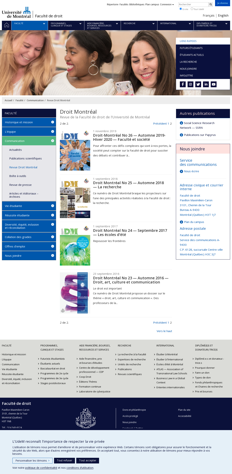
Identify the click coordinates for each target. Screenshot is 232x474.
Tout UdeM (197, 9)
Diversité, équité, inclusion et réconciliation (22, 226)
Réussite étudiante (17, 215)
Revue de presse (20, 185)
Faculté (19, 100)
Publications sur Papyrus (200, 135)
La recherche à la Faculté (132, 354)
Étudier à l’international (169, 359)
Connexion (167, 4)
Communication (35, 100)
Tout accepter (87, 460)
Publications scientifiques (25, 158)
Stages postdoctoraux (53, 383)
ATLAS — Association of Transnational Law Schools (171, 371)
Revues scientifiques (130, 374)
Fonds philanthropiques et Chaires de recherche (209, 384)
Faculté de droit (49, 16)
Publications (125, 369)
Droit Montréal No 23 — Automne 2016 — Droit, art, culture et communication (131, 280)
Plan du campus (194, 222)
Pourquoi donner (205, 367)
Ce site (183, 9)
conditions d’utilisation (79, 467)
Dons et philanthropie (134, 409)
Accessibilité (184, 416)
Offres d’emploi (15, 246)
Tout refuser (64, 460)
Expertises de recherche (132, 359)
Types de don (203, 377)
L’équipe (10, 131)
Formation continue (90, 386)
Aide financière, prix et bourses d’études (90, 360)
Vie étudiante (13, 206)
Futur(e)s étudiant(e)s (52, 358)
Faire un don (202, 372)
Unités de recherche (129, 364)
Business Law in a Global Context (170, 380)
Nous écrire (191, 171)
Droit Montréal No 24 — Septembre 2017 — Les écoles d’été (130, 232)
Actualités (15, 150)
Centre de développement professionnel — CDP (94, 370)
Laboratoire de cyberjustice (95, 391)
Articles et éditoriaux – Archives (23, 194)
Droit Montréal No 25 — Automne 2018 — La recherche (128, 184)
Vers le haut (164, 331)
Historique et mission (19, 122)
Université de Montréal (16, 12)
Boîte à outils (17, 176)
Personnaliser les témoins (32, 460)
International (165, 345)
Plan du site (184, 409)
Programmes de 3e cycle (54, 378)
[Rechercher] (210, 4)
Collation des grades (18, 237)
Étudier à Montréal (167, 354)
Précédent (160, 123)
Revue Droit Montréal (23, 167)
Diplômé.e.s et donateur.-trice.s (209, 360)
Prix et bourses (204, 391)
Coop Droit (85, 376)
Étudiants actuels (50, 363)
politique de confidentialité (41, 467)
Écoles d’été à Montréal (169, 364)
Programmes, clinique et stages (52, 347)
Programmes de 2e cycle (54, 373)
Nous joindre (13, 255)
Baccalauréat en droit (52, 368)
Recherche (124, 345)
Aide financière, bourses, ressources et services (94, 347)
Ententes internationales (170, 387)
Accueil (8, 100)
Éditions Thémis (88, 381)
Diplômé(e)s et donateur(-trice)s (206, 347)
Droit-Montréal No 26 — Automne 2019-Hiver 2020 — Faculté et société (129, 137)
